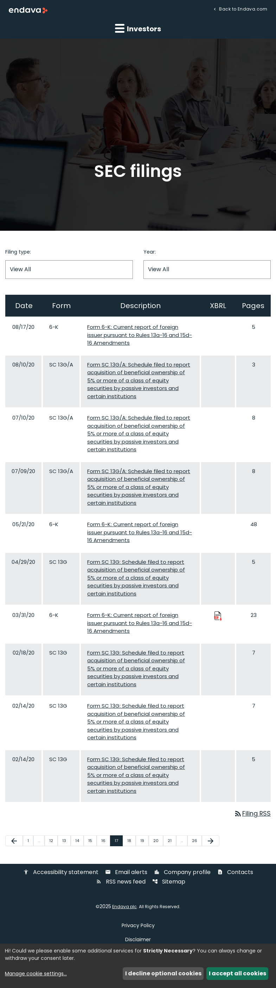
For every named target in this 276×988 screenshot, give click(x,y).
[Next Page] (210, 841)
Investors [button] (138, 28)
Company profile (182, 873)
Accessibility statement (60, 873)
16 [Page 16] (105, 840)
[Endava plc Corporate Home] (28, 10)
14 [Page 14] (79, 840)
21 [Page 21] (171, 840)
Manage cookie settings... (36, 973)
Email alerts (126, 873)
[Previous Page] (14, 841)
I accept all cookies (237, 973)
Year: (149, 251)
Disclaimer (138, 939)
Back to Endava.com (242, 8)
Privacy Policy (138, 925)
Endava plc (124, 907)
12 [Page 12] (53, 840)
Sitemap (168, 882)
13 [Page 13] (66, 840)
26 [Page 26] (197, 840)
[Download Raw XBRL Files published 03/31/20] (218, 615)
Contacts (235, 873)
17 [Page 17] (118, 840)
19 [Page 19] (144, 840)
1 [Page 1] (30, 840)
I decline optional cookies (163, 973)
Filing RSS (252, 813)
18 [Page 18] (131, 840)
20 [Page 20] (158, 840)
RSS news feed (121, 882)
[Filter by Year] (207, 269)
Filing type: (18, 251)
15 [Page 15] (92, 840)
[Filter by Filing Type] (69, 269)
